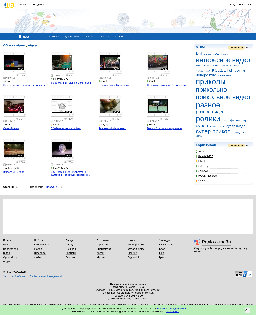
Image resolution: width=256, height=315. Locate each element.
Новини (132, 252)
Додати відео (72, 36)
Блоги (162, 248)
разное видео (210, 111)
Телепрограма (136, 244)
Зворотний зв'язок (14, 276)
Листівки (71, 252)
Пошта (7, 240)
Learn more (172, 311)
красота (222, 70)
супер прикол (213, 131)
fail (199, 53)
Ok (247, 310)
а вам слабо (211, 54)
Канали (105, 36)
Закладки (164, 240)
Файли (38, 257)
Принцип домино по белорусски (166, 85)
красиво (203, 70)
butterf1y (202, 166)
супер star (217, 126)
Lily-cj (200, 161)
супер (202, 125)
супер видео (235, 126)
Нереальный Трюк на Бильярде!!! (71, 82)
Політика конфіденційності (46, 276)
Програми (103, 240)
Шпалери (39, 252)
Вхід (232, 4)
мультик (239, 70)
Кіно (161, 252)
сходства (239, 132)
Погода (70, 244)
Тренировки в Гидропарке (114, 85)
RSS (6, 244)
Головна (24, 4)
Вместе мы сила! (13, 171)
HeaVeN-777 (204, 156)
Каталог (132, 240)
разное (208, 105)
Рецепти (71, 257)
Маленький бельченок (112, 128)
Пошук (119, 36)
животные (224, 55)
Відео (6, 252)
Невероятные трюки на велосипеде (24, 85)
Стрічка (90, 36)
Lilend (200, 180)
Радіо (6, 261)
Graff (200, 151)
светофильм (231, 120)
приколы (211, 81)
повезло (224, 75)
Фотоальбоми (136, 248)
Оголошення (41, 244)
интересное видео (223, 60)
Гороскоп (102, 244)
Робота (38, 240)
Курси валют (166, 244)
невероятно (206, 75)
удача (199, 136)
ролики (208, 118)
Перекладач (10, 248)
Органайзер (10, 257)
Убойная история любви (66, 128)
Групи (162, 257)
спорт (244, 120)
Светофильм (11, 128)
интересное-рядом (207, 65)
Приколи (71, 248)
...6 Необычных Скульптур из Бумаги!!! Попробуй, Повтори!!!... (70, 173)
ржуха (229, 113)
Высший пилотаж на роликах (164, 128)
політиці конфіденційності (172, 308)
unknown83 (203, 170)
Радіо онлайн (216, 241)
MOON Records (206, 175)
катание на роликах (230, 65)
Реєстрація (245, 4)
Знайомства (104, 248)
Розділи (37, 4)
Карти (100, 252)
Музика (101, 257)
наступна (52, 186)
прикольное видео (223, 96)
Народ (38, 248)
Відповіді (133, 257)
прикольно (211, 89)
